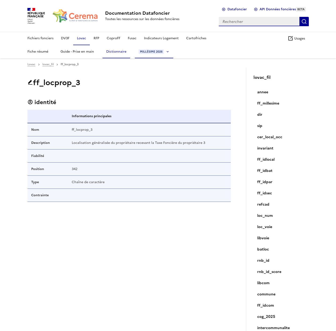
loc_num (265, 215)
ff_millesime (268, 103)
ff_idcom (265, 305)
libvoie (263, 238)
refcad (263, 204)
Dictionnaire (116, 51)
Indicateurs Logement (161, 38)
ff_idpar (264, 182)
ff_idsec (264, 193)
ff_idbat (264, 170)
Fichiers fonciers (40, 38)
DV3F (65, 38)
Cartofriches (196, 38)
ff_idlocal (266, 159)
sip (259, 125)
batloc (263, 249)
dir (259, 114)
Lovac (81, 38)
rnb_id (263, 260)
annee (262, 92)
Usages (296, 38)
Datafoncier (237, 9)
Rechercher (304, 21)
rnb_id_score (269, 271)
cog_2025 (266, 316)
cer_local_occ (269, 137)
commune (266, 294)
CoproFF (113, 38)
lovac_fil (48, 64)
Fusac (132, 38)
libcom (263, 283)
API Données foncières (283, 9)
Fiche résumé (37, 51)
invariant (265, 148)
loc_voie (264, 226)
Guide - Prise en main (77, 51)
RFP (96, 38)
